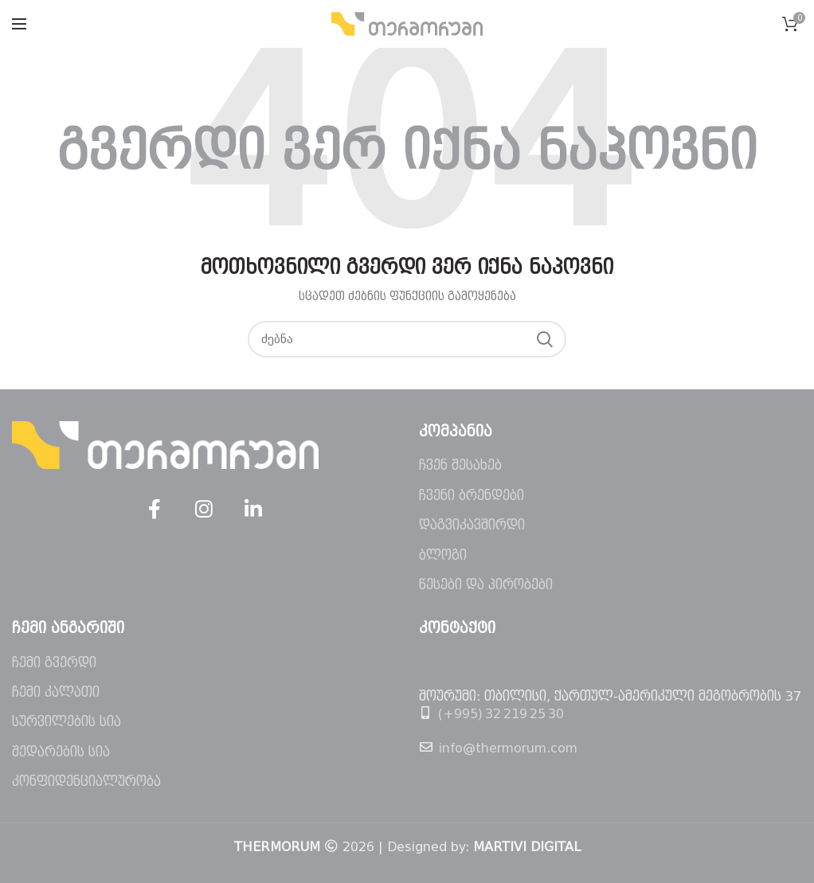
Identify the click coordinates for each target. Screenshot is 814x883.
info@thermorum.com (507, 748)
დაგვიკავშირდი (472, 525)
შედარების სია (61, 752)
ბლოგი (443, 555)
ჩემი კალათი (56, 692)
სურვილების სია (66, 721)
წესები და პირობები (486, 584)
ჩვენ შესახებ (460, 465)
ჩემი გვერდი (54, 662)
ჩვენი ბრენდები (471, 495)
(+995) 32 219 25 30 (501, 713)
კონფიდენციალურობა (86, 781)
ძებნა (545, 339)
